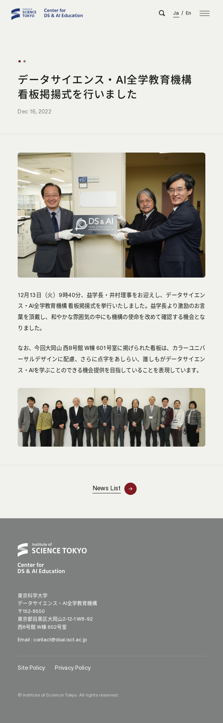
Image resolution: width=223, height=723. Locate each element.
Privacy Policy (73, 668)
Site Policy (31, 668)
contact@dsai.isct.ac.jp (60, 639)
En (189, 12)
